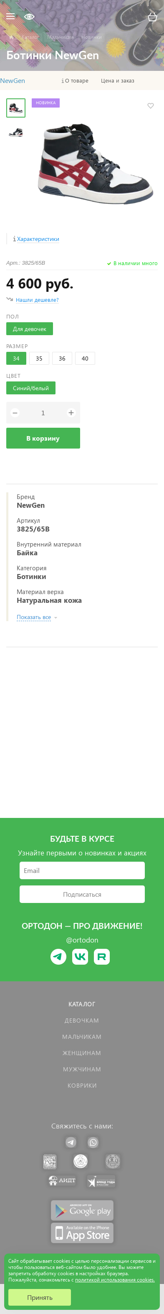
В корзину (43, 438)
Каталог (82, 1004)
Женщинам (82, 1053)
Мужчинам (82, 1069)
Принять (40, 1297)
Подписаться (82, 894)
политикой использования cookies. (115, 1279)
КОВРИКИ (82, 1085)
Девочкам (82, 1020)
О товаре (76, 80)
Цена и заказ (117, 80)
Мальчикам (82, 1037)
